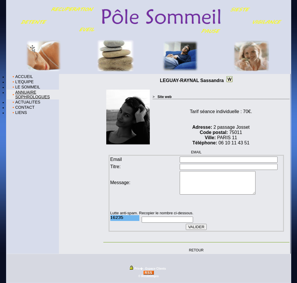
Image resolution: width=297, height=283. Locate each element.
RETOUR (196, 250)
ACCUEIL (24, 76)
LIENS (21, 112)
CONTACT (25, 107)
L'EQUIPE (24, 81)
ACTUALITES (27, 102)
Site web (165, 97)
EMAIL (196, 152)
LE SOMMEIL (27, 87)
